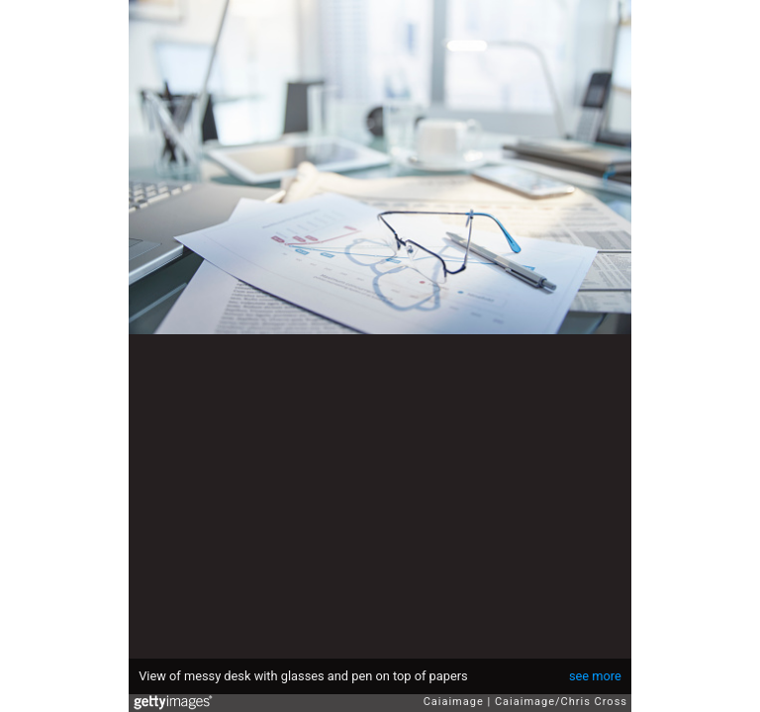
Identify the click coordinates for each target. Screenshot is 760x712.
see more (595, 675)
